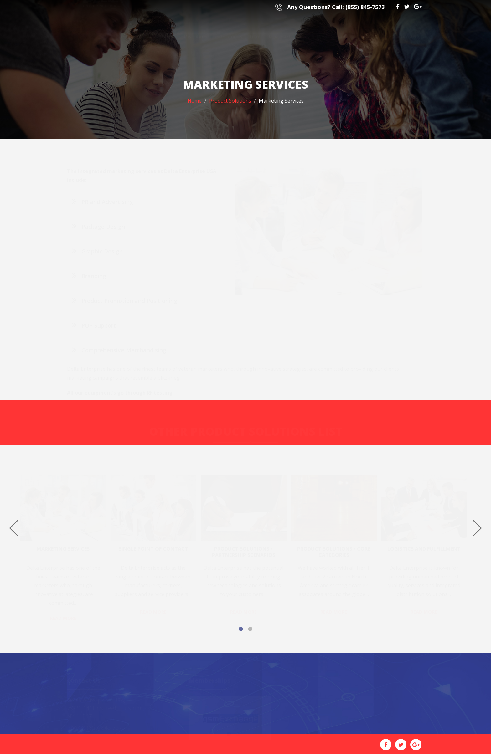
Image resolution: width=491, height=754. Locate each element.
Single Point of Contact (153, 544)
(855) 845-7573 (330, 7)
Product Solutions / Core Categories (333, 547)
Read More (63, 613)
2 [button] (250, 629)
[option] (65, 543)
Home (195, 100)
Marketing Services (63, 544)
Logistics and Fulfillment (424, 544)
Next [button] (477, 528)
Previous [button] (13, 528)
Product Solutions (230, 100)
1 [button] (241, 629)
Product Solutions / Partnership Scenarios (243, 547)
